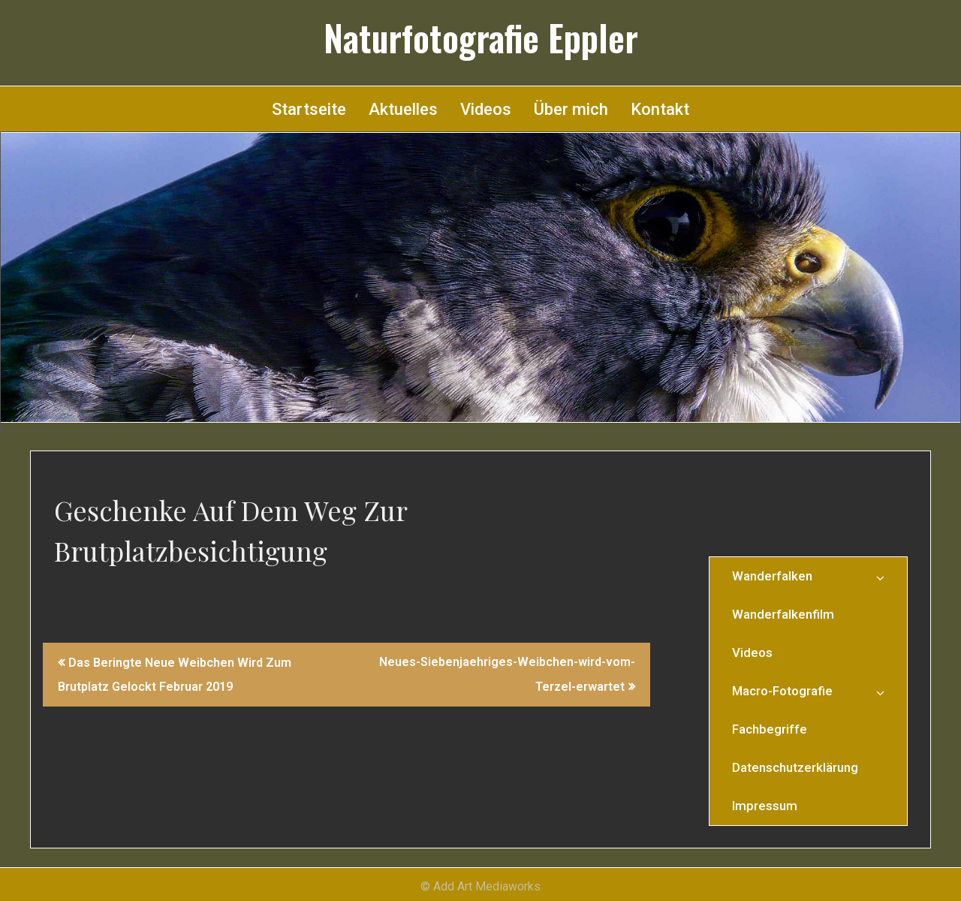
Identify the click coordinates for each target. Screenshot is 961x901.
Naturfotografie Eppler (481, 37)
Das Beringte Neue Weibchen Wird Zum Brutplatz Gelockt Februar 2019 (174, 674)
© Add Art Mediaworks (480, 886)
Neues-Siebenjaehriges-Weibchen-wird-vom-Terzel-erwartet (507, 674)
